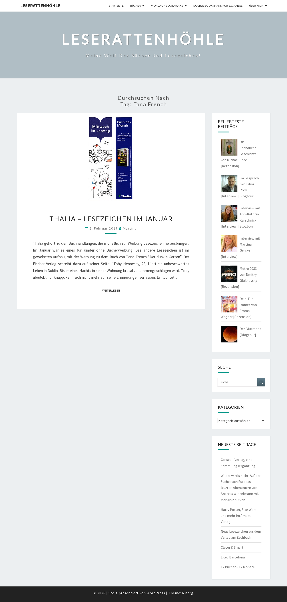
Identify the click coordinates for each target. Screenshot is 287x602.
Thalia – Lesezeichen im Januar (111, 219)
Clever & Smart (232, 547)
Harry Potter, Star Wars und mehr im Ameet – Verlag (238, 515)
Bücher (135, 6)
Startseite (116, 6)
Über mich (256, 6)
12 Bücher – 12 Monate (238, 567)
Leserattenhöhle (40, 5)
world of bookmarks (167, 6)
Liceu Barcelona (233, 557)
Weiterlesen (112, 290)
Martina (130, 228)
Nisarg (187, 593)
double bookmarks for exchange (218, 6)
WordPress (156, 593)
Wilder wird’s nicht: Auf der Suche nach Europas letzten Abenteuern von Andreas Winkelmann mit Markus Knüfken (241, 487)
